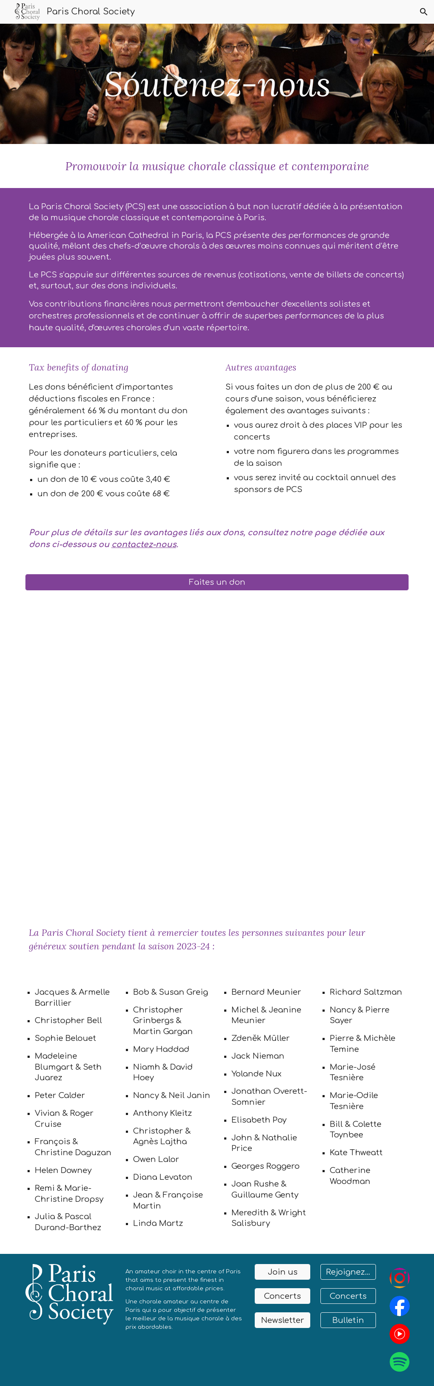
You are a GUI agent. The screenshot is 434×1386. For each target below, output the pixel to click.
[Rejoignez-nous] (348, 1272)
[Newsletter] (282, 1320)
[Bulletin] (348, 1320)
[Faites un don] (217, 582)
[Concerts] (282, 1296)
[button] (424, 12)
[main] (217, 84)
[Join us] (282, 1272)
